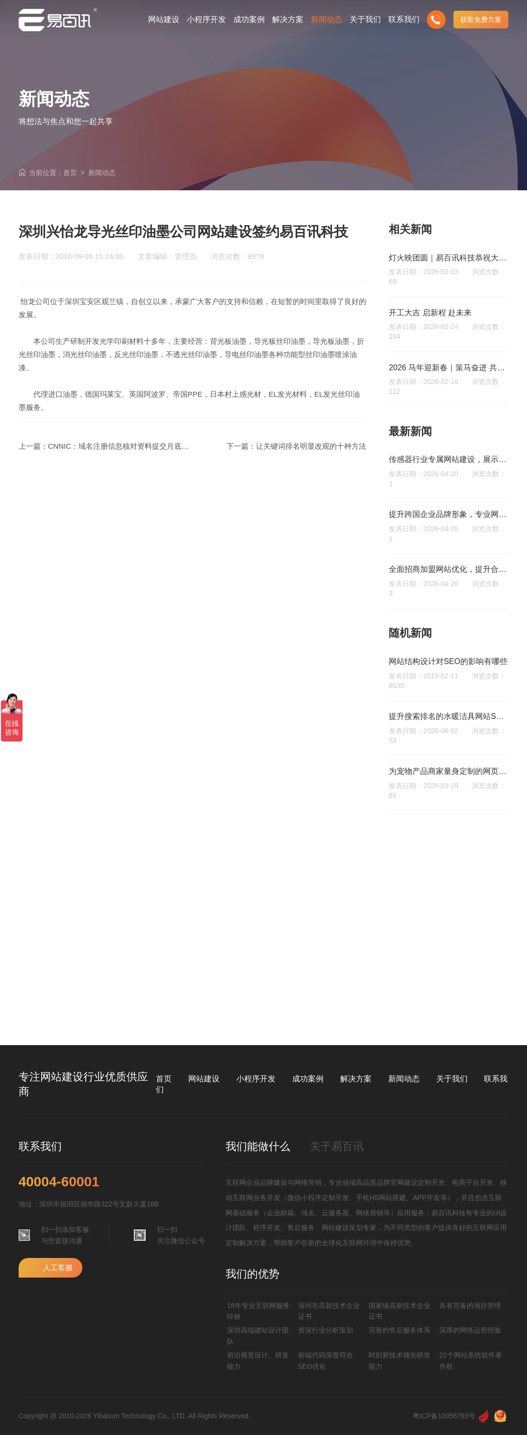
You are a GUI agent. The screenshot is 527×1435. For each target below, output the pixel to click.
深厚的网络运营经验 (470, 1330)
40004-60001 (59, 1182)
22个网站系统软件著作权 (470, 1360)
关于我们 (452, 1079)
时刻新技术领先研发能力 (399, 1360)
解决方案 (356, 1079)
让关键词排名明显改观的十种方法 (311, 446)
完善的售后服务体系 (399, 1330)
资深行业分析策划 (325, 1330)
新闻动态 (102, 173)
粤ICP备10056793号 (444, 1416)
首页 (70, 173)
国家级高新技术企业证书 (399, 1311)
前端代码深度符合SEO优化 (325, 1360)
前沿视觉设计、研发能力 (258, 1360)
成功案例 (308, 1079)
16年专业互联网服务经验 (258, 1311)
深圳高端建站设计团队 (258, 1335)
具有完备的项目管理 (470, 1305)
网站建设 (204, 1079)
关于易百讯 (337, 1146)
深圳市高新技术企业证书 (329, 1311)
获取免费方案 (481, 20)
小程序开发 (256, 1079)
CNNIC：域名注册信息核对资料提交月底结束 (122, 446)
